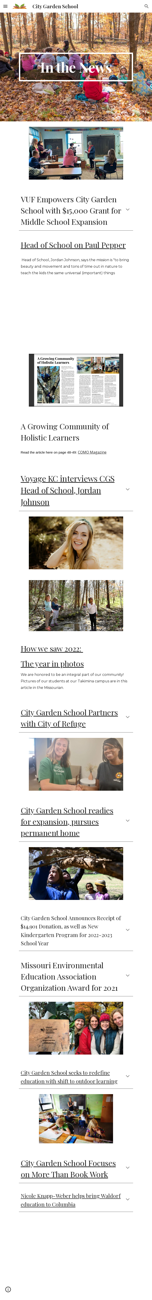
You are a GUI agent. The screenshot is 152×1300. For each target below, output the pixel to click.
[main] (76, 67)
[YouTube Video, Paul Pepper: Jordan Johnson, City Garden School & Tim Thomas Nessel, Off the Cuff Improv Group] (76, 316)
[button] (5, 6)
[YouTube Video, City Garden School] (76, 1256)
